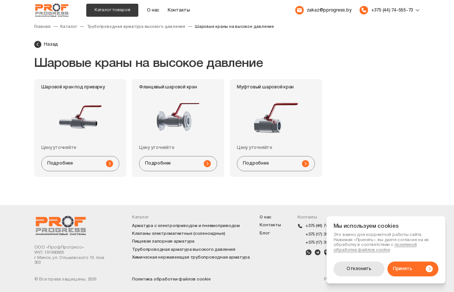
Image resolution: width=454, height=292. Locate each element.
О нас (153, 10)
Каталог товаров (112, 10)
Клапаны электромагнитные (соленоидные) (178, 234)
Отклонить (359, 269)
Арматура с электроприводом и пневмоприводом (186, 226)
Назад (46, 44)
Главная (42, 27)
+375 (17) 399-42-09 (323, 242)
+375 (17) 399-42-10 (323, 234)
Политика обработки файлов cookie (171, 279)
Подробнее (80, 163)
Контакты (179, 10)
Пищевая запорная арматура (163, 241)
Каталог (68, 27)
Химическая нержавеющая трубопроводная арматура (190, 257)
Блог (265, 233)
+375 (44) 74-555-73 (323, 226)
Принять (413, 268)
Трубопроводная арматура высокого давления (136, 27)
